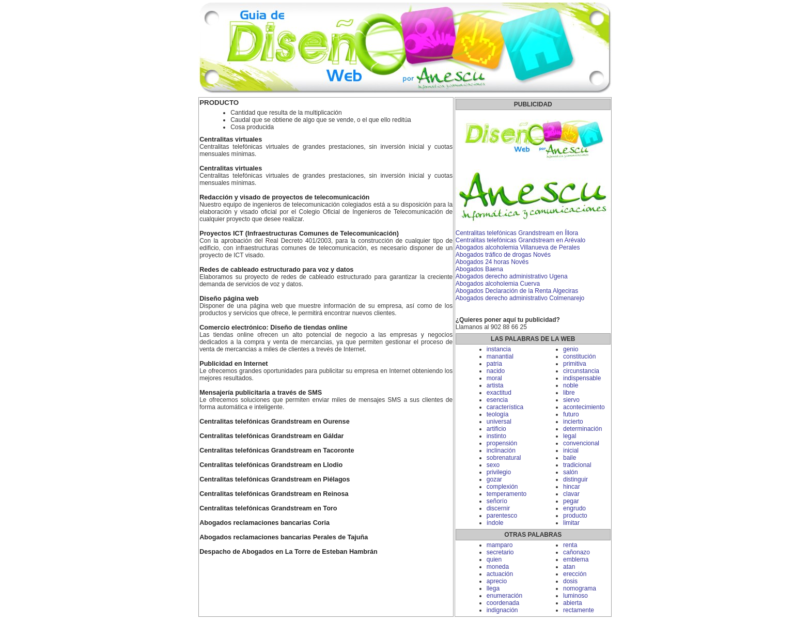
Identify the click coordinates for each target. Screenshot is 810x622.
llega (493, 588)
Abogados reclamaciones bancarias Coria (264, 522)
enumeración (504, 595)
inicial (571, 450)
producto (575, 515)
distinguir (575, 479)
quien (494, 559)
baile (569, 457)
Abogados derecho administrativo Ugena (512, 276)
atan (569, 566)
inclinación (501, 450)
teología (498, 414)
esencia (497, 399)
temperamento (506, 493)
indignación (502, 610)
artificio (496, 428)
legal (569, 436)
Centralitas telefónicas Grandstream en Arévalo (520, 240)
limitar (571, 522)
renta (570, 545)
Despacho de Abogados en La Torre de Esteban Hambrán (288, 551)
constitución (579, 356)
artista (495, 385)
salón (570, 472)
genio (570, 349)
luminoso (575, 595)
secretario (500, 552)
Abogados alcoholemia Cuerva (498, 283)
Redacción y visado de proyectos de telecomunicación (284, 197)
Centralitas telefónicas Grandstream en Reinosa (273, 493)
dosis (570, 581)
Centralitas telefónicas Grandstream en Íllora (517, 233)
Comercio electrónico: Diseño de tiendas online (273, 327)
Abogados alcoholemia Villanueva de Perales (518, 247)
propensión (502, 443)
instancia (499, 349)
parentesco (502, 515)
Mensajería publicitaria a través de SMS (260, 392)
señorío (497, 501)
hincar (571, 486)
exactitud (499, 392)
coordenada (503, 603)
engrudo (574, 508)
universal (499, 421)
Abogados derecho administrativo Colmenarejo (520, 298)
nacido (496, 371)
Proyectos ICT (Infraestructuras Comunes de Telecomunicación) (299, 233)
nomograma (579, 588)
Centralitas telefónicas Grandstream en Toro (268, 508)
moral (494, 378)
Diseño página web (229, 298)
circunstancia (581, 371)
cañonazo (576, 552)
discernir (498, 508)
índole (495, 522)
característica (505, 407)
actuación (500, 574)
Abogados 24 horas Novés (492, 262)
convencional (581, 443)
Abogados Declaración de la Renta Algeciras (517, 290)
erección (574, 574)
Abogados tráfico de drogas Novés (503, 254)
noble (570, 385)
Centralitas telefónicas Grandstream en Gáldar (271, 436)
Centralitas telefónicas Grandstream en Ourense (274, 421)
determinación (582, 428)
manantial (500, 356)
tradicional (577, 465)
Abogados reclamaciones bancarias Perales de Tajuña (283, 537)
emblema (575, 559)
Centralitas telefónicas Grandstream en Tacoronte (276, 450)
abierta (572, 603)
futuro (571, 414)
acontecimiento (584, 407)
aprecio (497, 581)
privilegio (499, 472)
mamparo (500, 545)
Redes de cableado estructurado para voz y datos (276, 269)
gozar (494, 479)
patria (494, 363)
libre (569, 392)
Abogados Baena (479, 269)
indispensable (582, 378)
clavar (571, 493)
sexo (493, 465)
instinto (496, 436)
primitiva (574, 363)
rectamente (578, 610)
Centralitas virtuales (230, 139)
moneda (498, 566)
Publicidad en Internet (233, 363)
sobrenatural (504, 457)
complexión (502, 486)
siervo (571, 399)
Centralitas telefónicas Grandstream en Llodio (270, 465)
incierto (573, 421)
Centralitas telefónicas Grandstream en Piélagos (274, 479)
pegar (571, 501)
